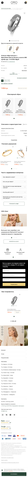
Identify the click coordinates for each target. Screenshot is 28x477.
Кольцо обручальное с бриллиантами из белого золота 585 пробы (13, 310)
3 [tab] (12, 40)
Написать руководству (7, 457)
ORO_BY (14, 321)
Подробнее (14, 140)
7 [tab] (18, 40)
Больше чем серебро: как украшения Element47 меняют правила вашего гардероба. (12, 232)
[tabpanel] (14, 24)
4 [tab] (16, 168)
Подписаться (14, 284)
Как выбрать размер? (7, 83)
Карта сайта (4, 460)
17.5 (8, 80)
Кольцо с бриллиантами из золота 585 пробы (19, 162)
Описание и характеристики (11, 124)
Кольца (25, 133)
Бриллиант (24, 70)
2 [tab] (13, 168)
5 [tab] (15, 40)
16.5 (2, 80)
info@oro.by (4, 411)
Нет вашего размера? (22, 77)
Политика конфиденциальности (10, 462)
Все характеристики (13, 73)
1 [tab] (9, 40)
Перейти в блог (14, 241)
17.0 (5, 80)
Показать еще (14, 203)
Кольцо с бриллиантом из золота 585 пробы (5, 162)
